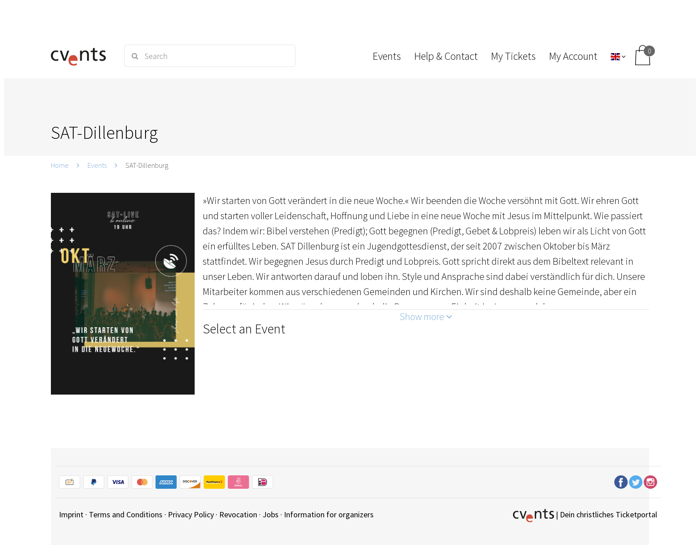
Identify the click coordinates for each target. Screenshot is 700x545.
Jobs (270, 514)
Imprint (71, 514)
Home (60, 165)
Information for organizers (329, 514)
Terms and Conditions (125, 514)
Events (97, 165)
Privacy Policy (191, 514)
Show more (426, 316)
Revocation (238, 514)
